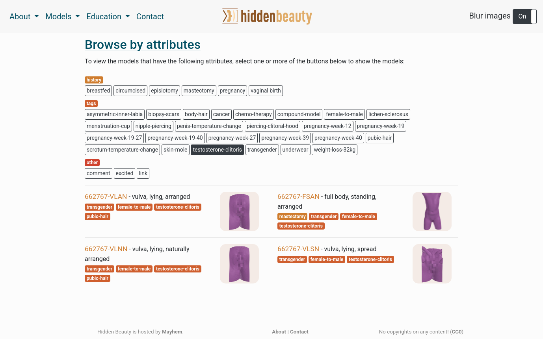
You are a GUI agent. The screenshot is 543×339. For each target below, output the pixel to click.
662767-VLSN (298, 249)
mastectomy (199, 90)
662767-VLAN (106, 196)
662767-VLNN (106, 249)
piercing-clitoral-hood (272, 126)
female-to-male (344, 114)
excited (125, 173)
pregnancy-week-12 (327, 126)
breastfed (98, 90)
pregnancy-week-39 (285, 138)
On (522, 16)
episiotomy (164, 90)
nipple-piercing (153, 126)
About (279, 332)
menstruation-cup (108, 126)
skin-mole (175, 149)
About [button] (20, 16)
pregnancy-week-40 (338, 138)
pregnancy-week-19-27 (114, 138)
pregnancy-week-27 (232, 138)
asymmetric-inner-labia (115, 114)
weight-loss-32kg (334, 149)
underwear (296, 149)
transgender (262, 149)
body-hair (196, 114)
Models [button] (59, 16)
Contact (150, 16)
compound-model (299, 114)
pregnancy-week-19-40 (175, 138)
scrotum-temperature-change (122, 149)
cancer (221, 114)
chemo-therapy (253, 114)
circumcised (130, 90)
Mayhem (172, 332)
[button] (525, 16)
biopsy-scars (163, 114)
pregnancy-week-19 (381, 126)
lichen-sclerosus (388, 114)
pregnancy (232, 90)
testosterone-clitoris (217, 149)
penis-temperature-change (209, 126)
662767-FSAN (298, 196)
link (143, 173)
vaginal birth (266, 90)
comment (98, 173)
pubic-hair (380, 138)
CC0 (457, 332)
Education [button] (104, 16)
